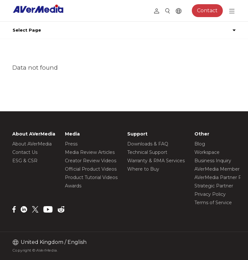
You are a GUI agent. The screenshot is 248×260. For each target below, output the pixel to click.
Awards (73, 186)
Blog (199, 144)
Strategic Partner (213, 186)
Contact (207, 10)
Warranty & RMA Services (156, 161)
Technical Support (147, 152)
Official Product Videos (91, 169)
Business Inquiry (212, 161)
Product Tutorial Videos (91, 177)
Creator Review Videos (90, 161)
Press (71, 144)
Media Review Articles (90, 152)
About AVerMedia (32, 144)
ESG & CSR (24, 161)
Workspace (207, 152)
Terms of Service (213, 202)
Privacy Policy (210, 194)
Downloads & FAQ (147, 144)
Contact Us (24, 152)
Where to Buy (143, 169)
